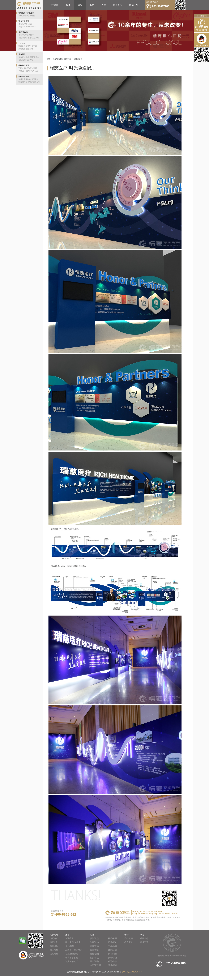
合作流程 (128, 938)
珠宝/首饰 (94, 942)
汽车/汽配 (112, 954)
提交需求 (128, 942)
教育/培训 (112, 961)
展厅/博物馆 (57, 59)
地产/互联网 (95, 965)
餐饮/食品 (94, 957)
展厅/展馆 (69, 946)
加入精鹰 (54, 950)
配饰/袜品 (112, 938)
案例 (80, 5)
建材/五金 (112, 950)
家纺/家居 (94, 950)
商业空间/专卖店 (72, 942)
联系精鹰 (54, 954)
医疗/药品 (94, 961)
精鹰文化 (54, 942)
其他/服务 (112, 965)
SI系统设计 (70, 938)
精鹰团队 (54, 946)
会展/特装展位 (71, 954)
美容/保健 (112, 957)
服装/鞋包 (94, 938)
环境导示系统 (71, 957)
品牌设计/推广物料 (73, 950)
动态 (92, 5)
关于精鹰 (54, 5)
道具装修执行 (71, 961)
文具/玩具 (112, 946)
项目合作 (117, 5)
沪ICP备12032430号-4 (132, 972)
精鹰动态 (144, 938)
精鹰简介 (54, 938)
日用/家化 (112, 942)
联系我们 (133, 5)
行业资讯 (144, 942)
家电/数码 (94, 946)
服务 (68, 5)
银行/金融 (94, 954)
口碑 (104, 5)
